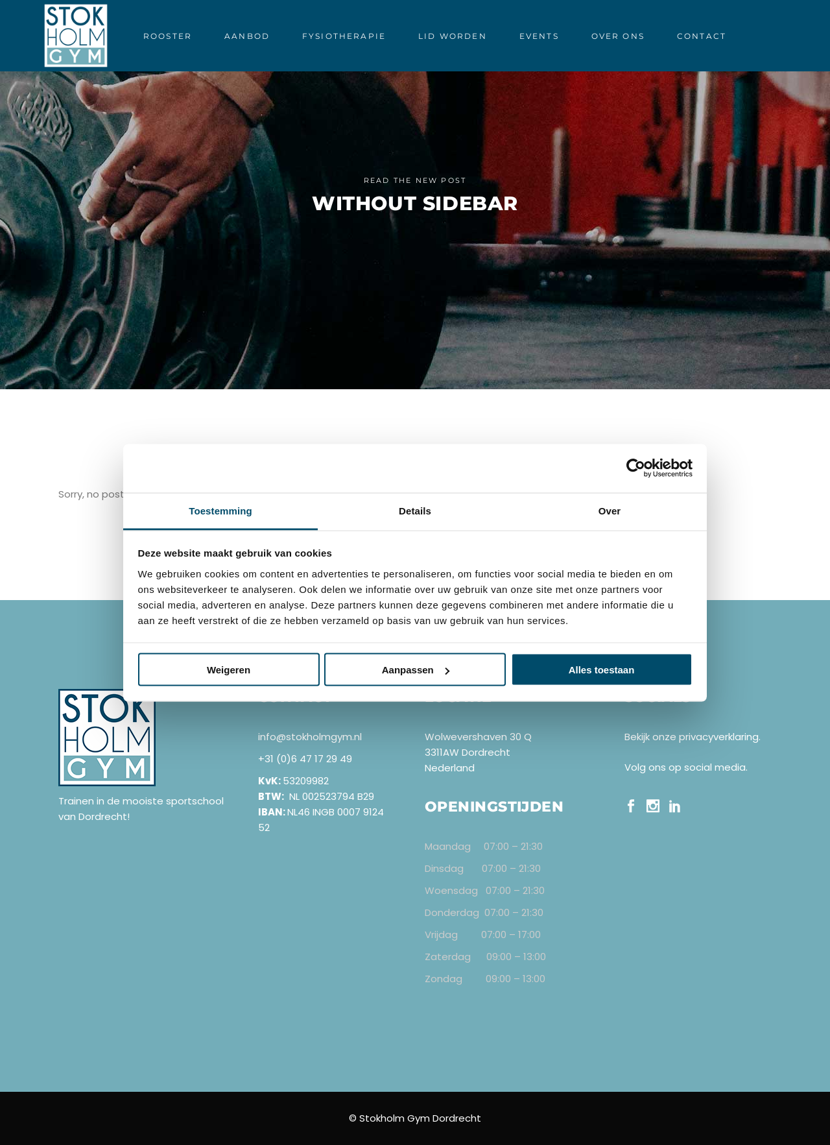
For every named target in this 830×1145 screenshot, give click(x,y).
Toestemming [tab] (220, 510)
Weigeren (228, 669)
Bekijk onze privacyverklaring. (692, 736)
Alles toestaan (602, 669)
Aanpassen (415, 669)
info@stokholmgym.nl (310, 736)
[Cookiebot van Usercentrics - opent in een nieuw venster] (636, 468)
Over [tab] (610, 510)
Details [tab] (415, 510)
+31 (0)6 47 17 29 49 (305, 758)
